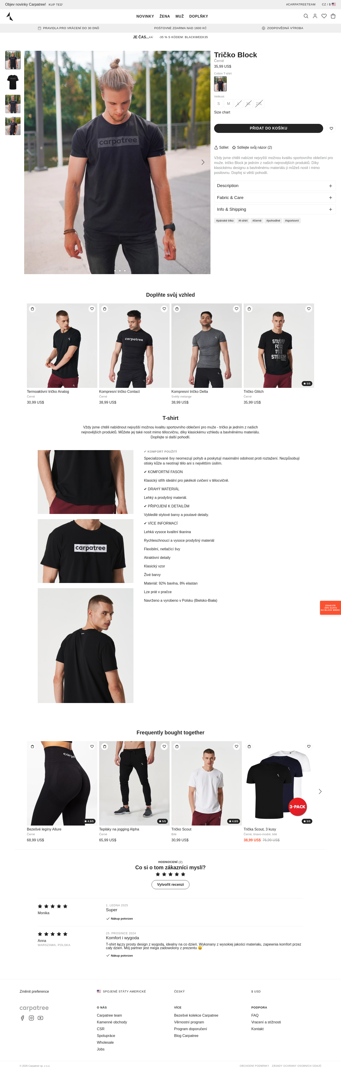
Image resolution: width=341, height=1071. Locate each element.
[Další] (203, 162)
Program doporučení (190, 1029)
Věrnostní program (189, 1022)
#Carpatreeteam (300, 4)
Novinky (145, 16)
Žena (164, 16)
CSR (101, 1029)
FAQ (255, 1015)
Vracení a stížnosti (266, 1022)
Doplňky (198, 16)
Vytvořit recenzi (170, 884)
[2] (114, 270)
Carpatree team (109, 1015)
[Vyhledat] (306, 16)
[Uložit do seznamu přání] (331, 128)
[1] (109, 270)
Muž (179, 16)
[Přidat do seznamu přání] (92, 308)
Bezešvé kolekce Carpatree (196, 1015)
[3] (119, 270)
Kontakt (257, 1029)
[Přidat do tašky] (32, 308)
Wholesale (105, 1042)
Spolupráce (106, 1036)
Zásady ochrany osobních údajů (296, 1065)
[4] (124, 270)
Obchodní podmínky (254, 1065)
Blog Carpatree (186, 1036)
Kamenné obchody (112, 1022)
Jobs (101, 1049)
